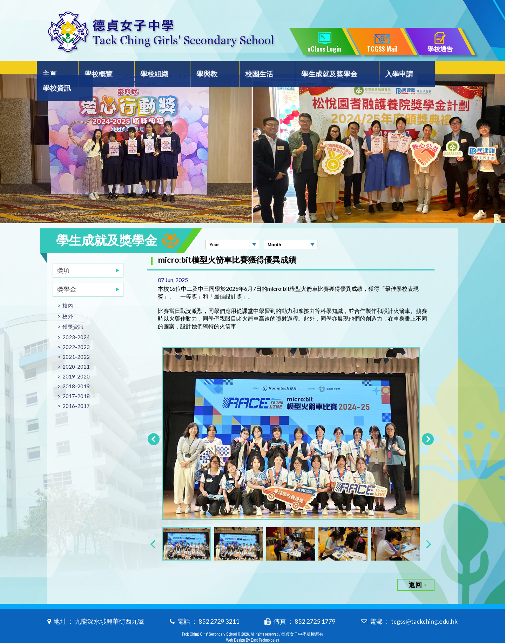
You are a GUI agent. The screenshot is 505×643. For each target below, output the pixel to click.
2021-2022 (76, 343)
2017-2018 (76, 382)
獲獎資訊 (72, 312)
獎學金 (66, 275)
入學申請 (384, 69)
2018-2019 (76, 372)
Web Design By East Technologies (252, 626)
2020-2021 (76, 352)
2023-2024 (76, 323)
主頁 (55, 69)
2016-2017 (76, 392)
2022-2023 (76, 333)
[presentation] (152, 529)
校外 (67, 302)
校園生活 (248, 69)
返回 (415, 571)
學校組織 (151, 69)
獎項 (63, 256)
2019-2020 (76, 362)
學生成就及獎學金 (316, 69)
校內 (67, 291)
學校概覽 (99, 69)
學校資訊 (436, 69)
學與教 (200, 69)
